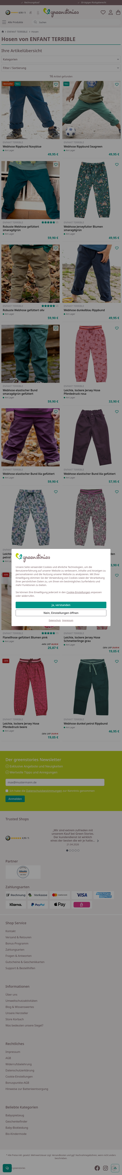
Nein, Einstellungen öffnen (60, 613)
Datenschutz (55, 620)
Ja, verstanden (61, 605)
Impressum (67, 620)
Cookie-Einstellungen (78, 592)
